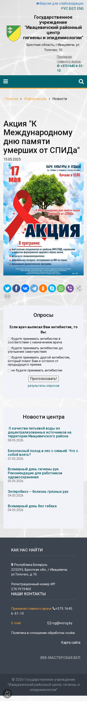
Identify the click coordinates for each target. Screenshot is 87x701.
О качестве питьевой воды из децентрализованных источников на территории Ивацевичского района (39, 432)
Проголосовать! (43, 379)
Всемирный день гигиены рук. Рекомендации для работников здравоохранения (35, 473)
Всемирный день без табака (32, 506)
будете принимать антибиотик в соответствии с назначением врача (35, 340)
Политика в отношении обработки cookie (43, 633)
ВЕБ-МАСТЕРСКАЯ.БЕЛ (60, 658)
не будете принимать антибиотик (35, 370)
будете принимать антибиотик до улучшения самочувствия (35, 350)
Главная (11, 99)
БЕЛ (72, 8)
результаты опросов (43, 386)
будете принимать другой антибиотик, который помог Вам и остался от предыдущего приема (39, 361)
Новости (59, 99)
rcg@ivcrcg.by (60, 623)
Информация (35, 99)
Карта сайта (70, 642)
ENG (80, 8)
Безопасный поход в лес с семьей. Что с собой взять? (43, 453)
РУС (64, 8)
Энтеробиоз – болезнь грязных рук (38, 491)
